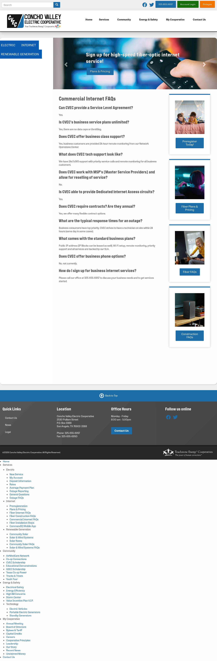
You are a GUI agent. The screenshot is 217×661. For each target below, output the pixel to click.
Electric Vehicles (18, 608)
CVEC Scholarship (15, 562)
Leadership (12, 643)
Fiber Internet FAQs (20, 512)
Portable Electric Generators (25, 612)
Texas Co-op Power (16, 572)
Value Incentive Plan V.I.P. (19, 600)
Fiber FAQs (190, 272)
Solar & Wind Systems (21, 537)
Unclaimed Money (16, 653)
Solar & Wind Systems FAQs (25, 547)
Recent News (13, 650)
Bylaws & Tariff (14, 630)
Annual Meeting (14, 623)
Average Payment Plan (22, 487)
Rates (13, 484)
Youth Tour (12, 579)
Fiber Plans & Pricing (189, 208)
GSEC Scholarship (15, 569)
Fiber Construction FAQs (23, 516)
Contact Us (199, 19)
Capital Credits (14, 633)
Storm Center (13, 597)
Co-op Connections (16, 559)
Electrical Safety (15, 587)
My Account (16, 477)
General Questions (19, 494)
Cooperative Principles (18, 640)
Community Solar (19, 534)
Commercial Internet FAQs (24, 519)
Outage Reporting (19, 491)
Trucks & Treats (14, 575)
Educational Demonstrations (21, 565)
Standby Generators (20, 615)
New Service (16, 474)
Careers (10, 637)
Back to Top (111, 395)
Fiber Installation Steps (22, 522)
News (8, 424)
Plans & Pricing (100, 71)
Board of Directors (16, 627)
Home (88, 19)
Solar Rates (16, 540)
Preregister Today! (189, 142)
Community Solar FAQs (22, 544)
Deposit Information (20, 481)
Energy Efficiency (15, 590)
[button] (65, 63)
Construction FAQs (189, 335)
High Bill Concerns (15, 594)
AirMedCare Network (17, 555)
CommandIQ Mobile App (23, 526)
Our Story (11, 647)
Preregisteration (18, 506)
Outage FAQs (17, 497)
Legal (8, 432)
